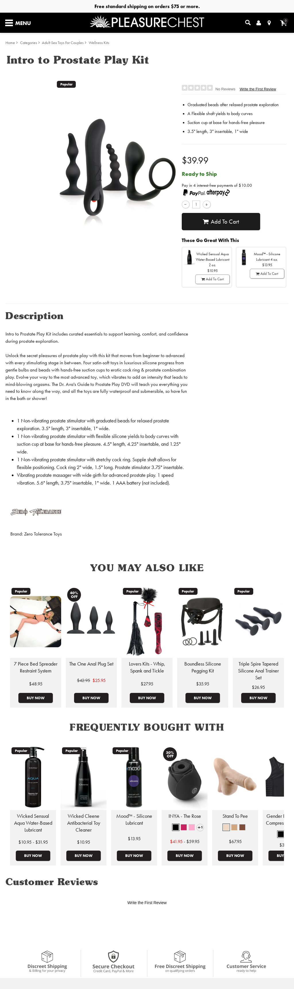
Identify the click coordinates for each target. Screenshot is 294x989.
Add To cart (221, 222)
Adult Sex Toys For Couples (63, 42)
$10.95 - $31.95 (33, 842)
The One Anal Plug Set (91, 664)
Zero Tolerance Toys (43, 534)
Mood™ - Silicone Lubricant (134, 819)
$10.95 (83, 842)
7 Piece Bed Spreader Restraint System (35, 667)
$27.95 (147, 684)
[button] (176, 827)
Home (10, 42)
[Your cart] (283, 23)
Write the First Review (258, 89)
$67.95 (235, 841)
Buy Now (36, 697)
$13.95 (134, 838)
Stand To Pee (235, 816)
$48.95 (35, 684)
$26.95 (258, 687)
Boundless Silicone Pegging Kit (202, 667)
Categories (28, 42)
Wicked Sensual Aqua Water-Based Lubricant (33, 823)
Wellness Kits (99, 42)
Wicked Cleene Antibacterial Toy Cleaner (83, 823)
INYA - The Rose (185, 816)
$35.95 (202, 684)
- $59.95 (185, 841)
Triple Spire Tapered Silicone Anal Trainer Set (258, 671)
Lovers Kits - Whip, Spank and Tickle (147, 667)
